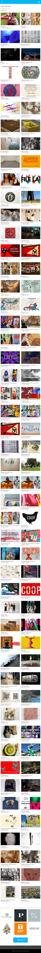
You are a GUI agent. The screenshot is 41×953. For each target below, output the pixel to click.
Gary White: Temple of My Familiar (26, 436)
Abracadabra (23, 614)
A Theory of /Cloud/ (24, 828)
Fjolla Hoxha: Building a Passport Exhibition (27, 222)
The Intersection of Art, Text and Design (26, 418)
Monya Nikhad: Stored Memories (5, 650)
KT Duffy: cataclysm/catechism (25, 739)
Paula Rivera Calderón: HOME (25, 454)
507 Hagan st (27, 704)
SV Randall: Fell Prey (4, 757)
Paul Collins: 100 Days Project (25, 757)
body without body (3, 846)
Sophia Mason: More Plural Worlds (26, 115)
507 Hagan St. (8, 8)
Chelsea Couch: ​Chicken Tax (5, 115)
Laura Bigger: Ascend (4, 632)
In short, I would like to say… (5, 258)
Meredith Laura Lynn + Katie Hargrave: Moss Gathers (28, 347)
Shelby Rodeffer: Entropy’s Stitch (26, 472)
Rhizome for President (4, 311)
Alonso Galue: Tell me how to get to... (6, 418)
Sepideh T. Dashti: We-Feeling (5, 222)
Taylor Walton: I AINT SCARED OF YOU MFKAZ (27, 561)
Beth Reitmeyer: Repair (24, 525)
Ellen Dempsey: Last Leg (24, 846)
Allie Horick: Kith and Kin (4, 133)
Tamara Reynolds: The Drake (25, 240)
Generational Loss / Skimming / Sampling (6, 472)
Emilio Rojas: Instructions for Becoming (27, 775)
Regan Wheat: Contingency (25, 882)
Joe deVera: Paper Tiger (4, 739)
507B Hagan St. (27, 847)
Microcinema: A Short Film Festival (6, 436)
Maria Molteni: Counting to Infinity (26, 632)
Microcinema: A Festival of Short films (26, 258)
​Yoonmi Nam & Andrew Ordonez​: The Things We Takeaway (9, 828)
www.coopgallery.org (3, 8)
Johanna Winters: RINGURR (25, 668)
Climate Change (3, 721)
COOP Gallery (2, 27)
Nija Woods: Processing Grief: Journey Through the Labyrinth (30, 329)
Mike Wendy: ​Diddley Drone (5, 151)
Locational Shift (23, 650)
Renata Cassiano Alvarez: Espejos (5, 543)
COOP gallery (2, 437)
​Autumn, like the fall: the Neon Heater (6, 882)
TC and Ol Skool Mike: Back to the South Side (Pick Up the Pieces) (30, 543)
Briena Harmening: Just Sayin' (5, 454)
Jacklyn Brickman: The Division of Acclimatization (28, 365)
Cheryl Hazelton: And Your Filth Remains (6, 169)
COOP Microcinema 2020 (4, 775)
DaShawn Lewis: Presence (25, 151)
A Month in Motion (3, 26)
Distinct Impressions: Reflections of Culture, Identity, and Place (10, 525)
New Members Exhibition (4, 240)
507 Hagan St (7, 45)
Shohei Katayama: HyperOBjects (5, 668)
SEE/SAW (2, 62)
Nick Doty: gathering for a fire (25, 721)
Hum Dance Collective (4, 614)
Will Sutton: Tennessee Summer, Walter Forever (28, 133)
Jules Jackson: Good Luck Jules (5, 329)
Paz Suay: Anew (23, 26)
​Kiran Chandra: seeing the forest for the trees (27, 864)
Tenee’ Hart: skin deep (4, 44)
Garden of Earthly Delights (25, 169)
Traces (22, 311)
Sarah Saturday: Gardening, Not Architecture (7, 561)
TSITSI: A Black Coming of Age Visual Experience (8, 365)
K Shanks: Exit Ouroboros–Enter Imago (26, 62)
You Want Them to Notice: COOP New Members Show (8, 864)
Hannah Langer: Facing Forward (25, 44)
